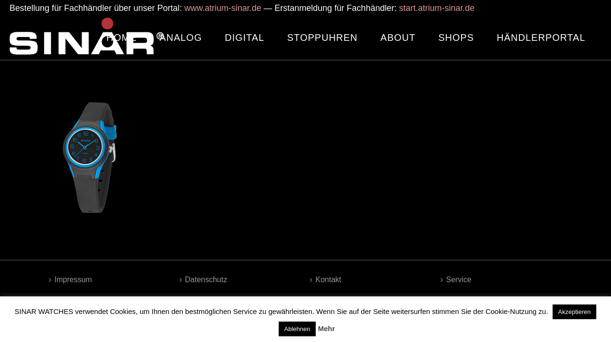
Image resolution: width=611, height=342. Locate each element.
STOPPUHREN (322, 37)
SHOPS (456, 37)
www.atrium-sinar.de (222, 8)
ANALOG (181, 37)
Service (456, 280)
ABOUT (397, 37)
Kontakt (325, 280)
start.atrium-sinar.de (436, 8)
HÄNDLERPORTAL (541, 37)
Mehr (326, 328)
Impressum (70, 280)
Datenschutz (203, 280)
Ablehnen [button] (297, 328)
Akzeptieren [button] (574, 311)
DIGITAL (244, 37)
